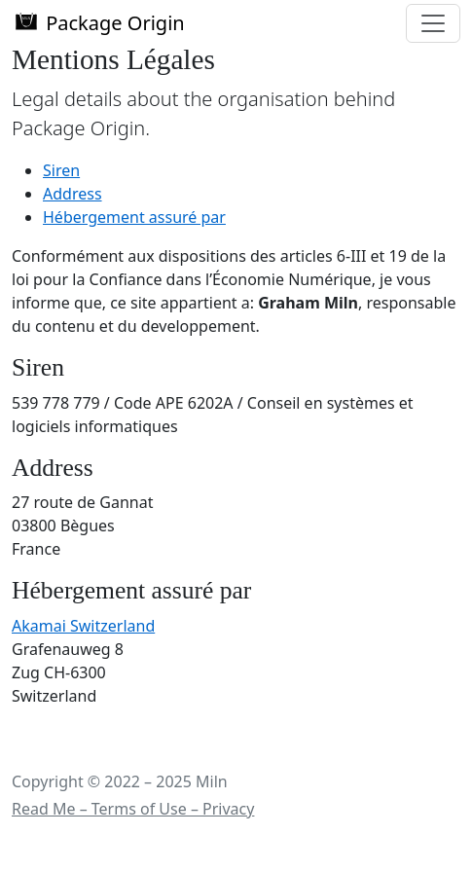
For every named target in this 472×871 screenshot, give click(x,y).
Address (72, 193)
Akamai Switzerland (83, 625)
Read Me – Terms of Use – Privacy (133, 808)
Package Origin (98, 23)
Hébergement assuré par (134, 217)
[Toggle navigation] (433, 23)
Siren (61, 170)
